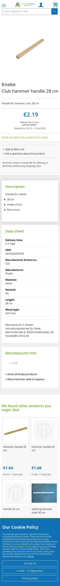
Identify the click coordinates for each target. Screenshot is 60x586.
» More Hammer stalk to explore (24, 379)
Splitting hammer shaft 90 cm (42, 510)
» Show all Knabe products (21, 374)
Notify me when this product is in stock (25, 137)
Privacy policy (30, 578)
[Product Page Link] (15, 442)
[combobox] (30, 11)
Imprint (30, 556)
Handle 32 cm (11, 509)
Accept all (30, 563)
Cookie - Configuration (30, 571)
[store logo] (25, 4)
